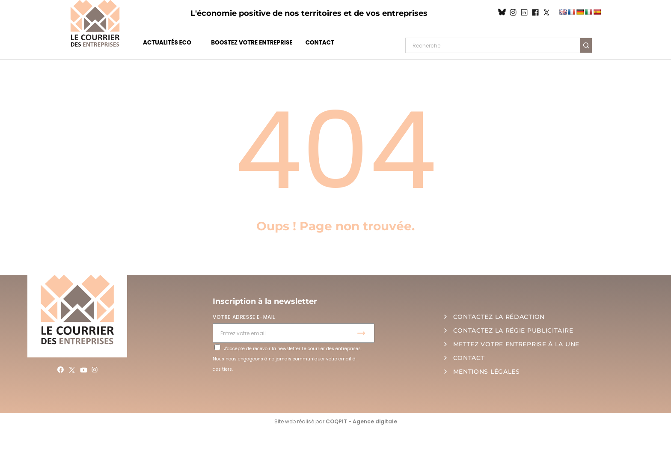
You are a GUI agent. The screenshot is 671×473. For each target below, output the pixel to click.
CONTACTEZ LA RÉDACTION (499, 317)
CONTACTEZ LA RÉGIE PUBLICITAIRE (513, 330)
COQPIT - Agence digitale (361, 421)
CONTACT (320, 43)
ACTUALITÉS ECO (167, 43)
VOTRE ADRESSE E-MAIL (244, 317)
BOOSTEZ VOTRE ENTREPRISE (251, 43)
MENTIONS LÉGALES (486, 371)
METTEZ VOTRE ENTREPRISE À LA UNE (516, 344)
